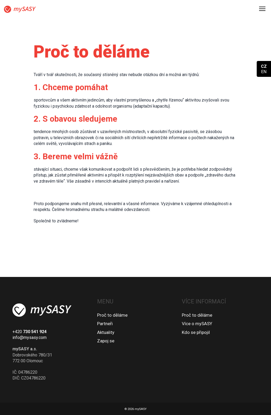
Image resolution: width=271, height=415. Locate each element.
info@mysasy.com (29, 337)
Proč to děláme (112, 315)
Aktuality (105, 332)
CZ (264, 66)
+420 (29, 331)
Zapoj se (105, 340)
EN (264, 71)
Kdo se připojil (196, 332)
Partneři (105, 323)
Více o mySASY (197, 323)
